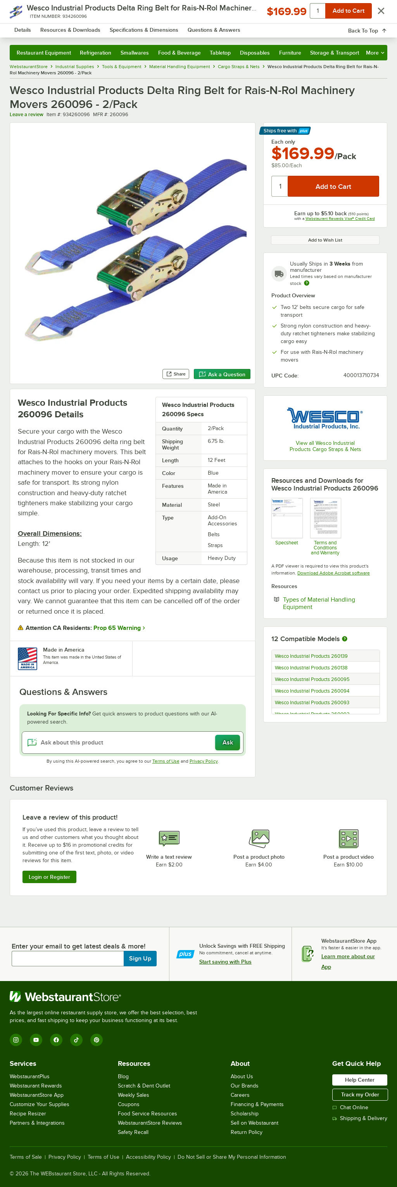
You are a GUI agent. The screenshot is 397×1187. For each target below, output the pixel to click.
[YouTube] (36, 1040)
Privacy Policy (204, 761)
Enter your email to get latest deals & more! (78, 946)
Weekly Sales (133, 1095)
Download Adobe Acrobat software (333, 573)
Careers (240, 1095)
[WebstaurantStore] (107, 996)
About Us (242, 1076)
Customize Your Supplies (39, 1104)
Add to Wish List (325, 240)
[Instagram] (16, 1040)
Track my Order (360, 1094)
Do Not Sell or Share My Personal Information (232, 1157)
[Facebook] (56, 1040)
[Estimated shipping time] (306, 283)
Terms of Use (166, 761)
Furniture (290, 53)
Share (176, 374)
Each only (283, 142)
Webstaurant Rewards (36, 1086)
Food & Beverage (179, 53)
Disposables (255, 53)
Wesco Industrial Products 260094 (312, 691)
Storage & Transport (334, 53)
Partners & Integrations (37, 1123)
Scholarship (245, 1114)
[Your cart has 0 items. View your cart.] (375, 28)
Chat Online (350, 1107)
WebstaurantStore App (37, 1095)
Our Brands (245, 1086)
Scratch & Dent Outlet (144, 1086)
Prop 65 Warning (117, 627)
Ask (228, 742)
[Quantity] (280, 186)
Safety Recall (133, 1132)
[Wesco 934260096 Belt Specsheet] (286, 527)
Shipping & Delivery (359, 1118)
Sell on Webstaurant (254, 1123)
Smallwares (135, 53)
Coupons (129, 1104)
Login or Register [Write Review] (49, 877)
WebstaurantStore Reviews (150, 1123)
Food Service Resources (147, 1114)
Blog (123, 1076)
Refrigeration (95, 53)
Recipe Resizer (28, 1114)
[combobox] (184, 28)
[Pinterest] (96, 1040)
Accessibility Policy (148, 1157)
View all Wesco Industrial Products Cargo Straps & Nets (325, 446)
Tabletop (220, 53)
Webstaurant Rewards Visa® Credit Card (340, 218)
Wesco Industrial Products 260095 (312, 679)
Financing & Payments (257, 1104)
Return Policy (246, 1132)
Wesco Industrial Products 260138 (311, 668)
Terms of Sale (26, 1157)
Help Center (360, 1080)
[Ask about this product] (132, 742)
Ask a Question (222, 374)
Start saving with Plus (225, 962)
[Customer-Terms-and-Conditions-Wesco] (325, 527)
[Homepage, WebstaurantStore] (57, 28)
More (375, 53)
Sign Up (140, 958)
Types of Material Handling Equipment (321, 603)
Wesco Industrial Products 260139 (311, 656)
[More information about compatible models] (345, 639)
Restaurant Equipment (44, 53)
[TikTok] (76, 1040)
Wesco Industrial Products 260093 (312, 702)
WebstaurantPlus (30, 1076)
